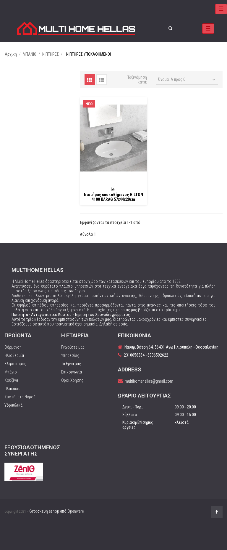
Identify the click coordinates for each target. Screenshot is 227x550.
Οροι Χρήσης (72, 380)
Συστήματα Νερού (19, 397)
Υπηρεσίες (70, 355)
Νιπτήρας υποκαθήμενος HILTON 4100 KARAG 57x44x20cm (113, 197)
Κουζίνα (11, 380)
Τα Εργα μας (71, 363)
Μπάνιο (10, 372)
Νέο (89, 104)
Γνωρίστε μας (73, 347)
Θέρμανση (13, 347)
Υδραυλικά (13, 405)
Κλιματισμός (15, 363)
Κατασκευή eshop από (56, 511)
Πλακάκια (12, 388)
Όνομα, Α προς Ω (187, 79)
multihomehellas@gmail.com (149, 381)
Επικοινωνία (71, 372)
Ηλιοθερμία (14, 355)
